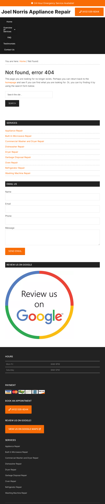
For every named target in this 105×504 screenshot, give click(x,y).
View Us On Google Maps (24, 401)
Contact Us (85, 21)
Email (8, 176)
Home (17, 21)
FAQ (55, 21)
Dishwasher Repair (14, 119)
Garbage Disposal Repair (18, 129)
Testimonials (68, 21)
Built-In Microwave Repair (18, 108)
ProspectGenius (40, 494)
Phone (8, 188)
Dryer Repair (11, 124)
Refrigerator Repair (15, 140)
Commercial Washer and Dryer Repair (24, 113)
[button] (36, 22)
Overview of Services (36, 21)
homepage (10, 54)
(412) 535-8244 (89, 11)
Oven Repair (11, 135)
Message (9, 200)
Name (8, 164)
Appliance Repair (14, 103)
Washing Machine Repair (17, 145)
